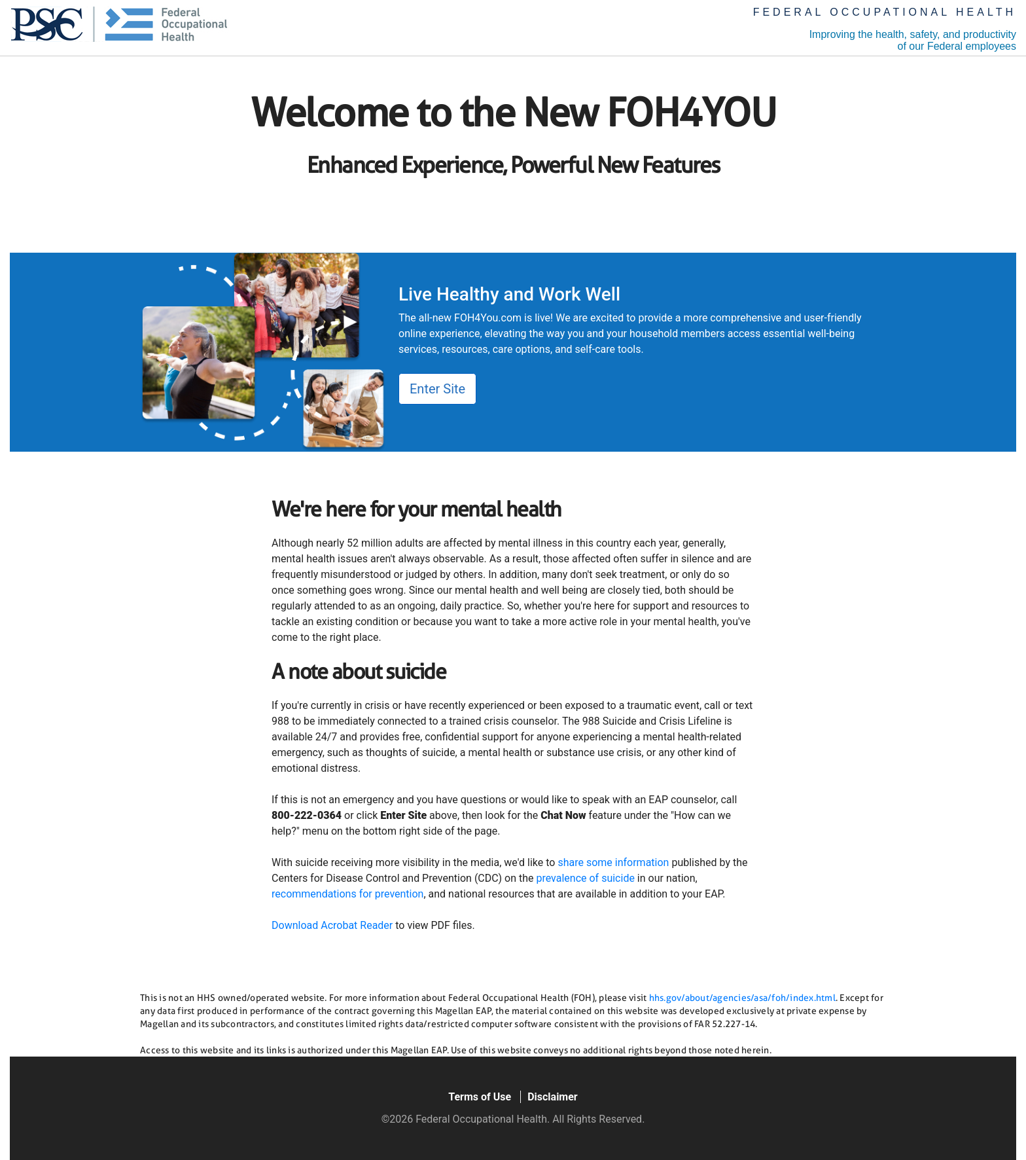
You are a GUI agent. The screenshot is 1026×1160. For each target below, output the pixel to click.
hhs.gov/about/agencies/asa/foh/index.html (742, 997)
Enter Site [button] (437, 389)
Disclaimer (552, 1097)
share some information (613, 862)
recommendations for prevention (347, 894)
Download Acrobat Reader (332, 925)
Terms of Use (479, 1097)
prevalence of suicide (585, 878)
